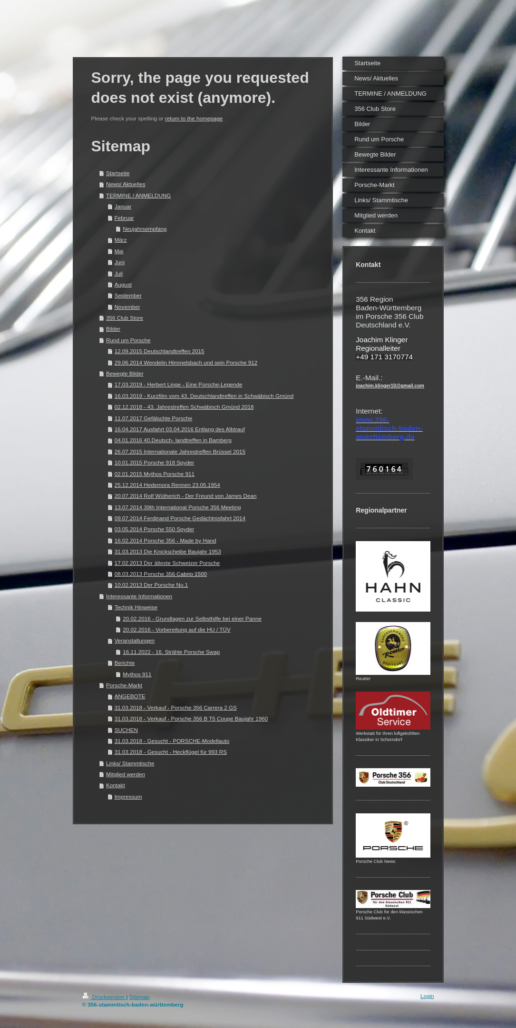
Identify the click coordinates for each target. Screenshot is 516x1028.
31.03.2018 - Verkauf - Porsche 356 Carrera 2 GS (176, 707)
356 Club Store (124, 318)
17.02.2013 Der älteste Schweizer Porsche (167, 563)
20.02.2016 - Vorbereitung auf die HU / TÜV (177, 629)
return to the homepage (194, 118)
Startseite (117, 173)
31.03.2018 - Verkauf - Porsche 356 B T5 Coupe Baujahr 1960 (191, 718)
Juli (119, 273)
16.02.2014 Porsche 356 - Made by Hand (165, 540)
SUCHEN (126, 730)
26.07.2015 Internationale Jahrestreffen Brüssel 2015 (180, 451)
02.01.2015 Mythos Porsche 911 (155, 474)
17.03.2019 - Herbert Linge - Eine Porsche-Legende (179, 384)
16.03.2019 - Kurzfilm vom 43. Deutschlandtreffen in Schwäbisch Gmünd (204, 396)
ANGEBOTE (130, 696)
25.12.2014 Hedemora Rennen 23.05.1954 (167, 485)
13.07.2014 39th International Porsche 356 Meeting (178, 507)
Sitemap (139, 997)
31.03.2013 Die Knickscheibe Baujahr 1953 (168, 551)
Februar (124, 218)
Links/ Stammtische (130, 763)
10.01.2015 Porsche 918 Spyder (155, 462)
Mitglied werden (125, 774)
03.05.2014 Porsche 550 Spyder (155, 529)
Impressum (128, 796)
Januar (123, 206)
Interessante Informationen (139, 596)
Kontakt (115, 785)
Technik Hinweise (136, 607)
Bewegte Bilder (125, 373)
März (121, 240)
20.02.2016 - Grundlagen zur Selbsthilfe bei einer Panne (192, 618)
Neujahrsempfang (144, 229)
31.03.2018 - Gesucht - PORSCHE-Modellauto (172, 741)
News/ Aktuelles (126, 184)
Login (427, 996)
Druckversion (104, 997)
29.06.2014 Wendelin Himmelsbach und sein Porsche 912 (186, 362)
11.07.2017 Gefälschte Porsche (154, 418)
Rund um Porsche (128, 340)
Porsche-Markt (124, 685)
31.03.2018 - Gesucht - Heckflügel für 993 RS (171, 752)
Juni (120, 262)
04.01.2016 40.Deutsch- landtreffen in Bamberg (173, 440)
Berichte (125, 663)
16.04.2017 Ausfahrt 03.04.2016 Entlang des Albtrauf (180, 429)
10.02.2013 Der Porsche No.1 (151, 585)
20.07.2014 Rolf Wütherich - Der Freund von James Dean (186, 496)
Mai (119, 251)
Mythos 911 (137, 674)
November (127, 307)
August (123, 284)
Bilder (113, 329)
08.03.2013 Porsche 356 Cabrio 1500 (161, 574)
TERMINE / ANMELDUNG (138, 195)
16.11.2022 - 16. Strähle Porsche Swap (171, 652)
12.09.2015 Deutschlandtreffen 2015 (159, 351)
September (128, 295)
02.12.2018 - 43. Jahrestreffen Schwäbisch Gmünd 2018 (184, 407)
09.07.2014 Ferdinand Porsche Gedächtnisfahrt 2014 (180, 518)
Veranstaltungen (135, 640)
